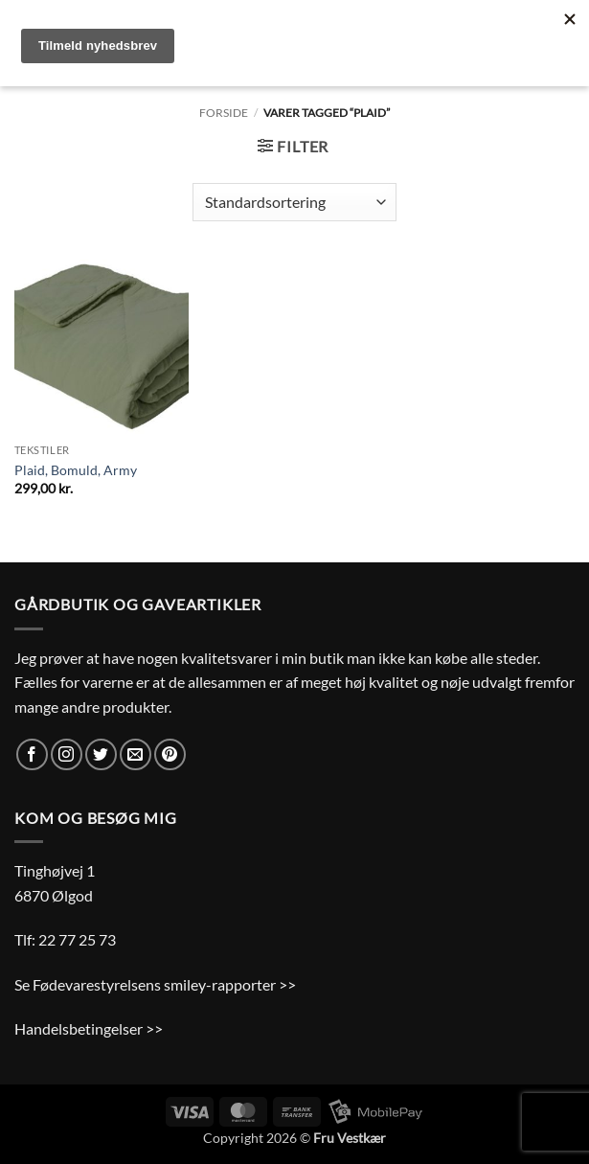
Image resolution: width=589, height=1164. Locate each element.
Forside (223, 112)
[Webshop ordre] (294, 202)
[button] (293, 146)
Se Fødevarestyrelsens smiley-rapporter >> (155, 984)
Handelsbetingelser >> (88, 1028)
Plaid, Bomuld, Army (75, 470)
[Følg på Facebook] (32, 754)
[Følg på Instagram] (66, 754)
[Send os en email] (135, 754)
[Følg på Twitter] (101, 754)
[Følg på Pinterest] (170, 754)
